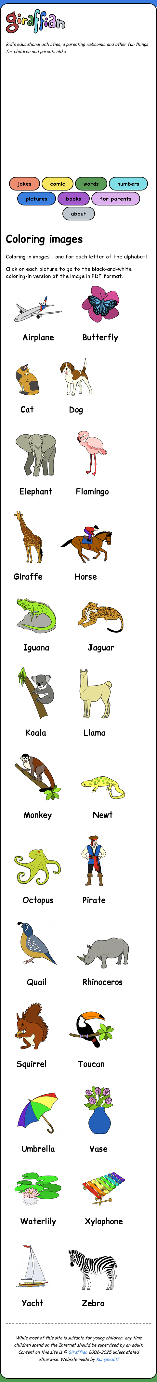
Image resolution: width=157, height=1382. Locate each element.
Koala (36, 732)
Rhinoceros (103, 982)
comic (57, 183)
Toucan (91, 1064)
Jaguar (100, 647)
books (73, 198)
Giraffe (28, 576)
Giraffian (77, 1352)
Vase (98, 1148)
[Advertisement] (78, 115)
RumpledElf (107, 1359)
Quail (37, 982)
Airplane (38, 337)
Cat (27, 409)
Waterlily (38, 1221)
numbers (128, 183)
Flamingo (92, 491)
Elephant (36, 491)
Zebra (93, 1303)
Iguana (36, 647)
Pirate (94, 900)
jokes (25, 183)
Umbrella (38, 1148)
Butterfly (100, 337)
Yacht (33, 1303)
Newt (103, 814)
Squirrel (32, 1064)
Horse (86, 576)
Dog (76, 409)
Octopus (38, 900)
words (91, 183)
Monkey (37, 814)
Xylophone (104, 1221)
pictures (36, 198)
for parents (116, 198)
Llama (95, 732)
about (78, 213)
